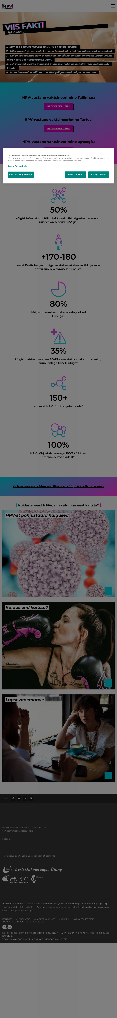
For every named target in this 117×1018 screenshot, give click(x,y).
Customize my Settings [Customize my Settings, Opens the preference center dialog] (20, 175)
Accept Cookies (99, 175)
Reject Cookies (75, 175)
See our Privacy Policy (18, 166)
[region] (58, 165)
